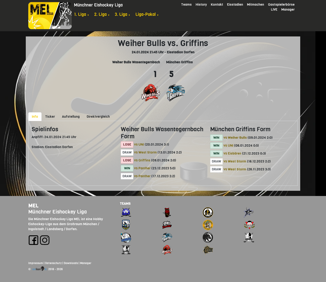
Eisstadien (235, 4)
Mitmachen (255, 4)
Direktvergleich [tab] (98, 116)
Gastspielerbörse (281, 4)
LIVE (274, 9)
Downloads (71, 263)
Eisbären (234, 153)
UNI (141, 144)
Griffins (144, 160)
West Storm (147, 152)
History (201, 4)
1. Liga (81, 14)
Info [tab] (35, 116)
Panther (144, 168)
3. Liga (122, 14)
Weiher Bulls (237, 137)
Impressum (35, 263)
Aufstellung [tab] (71, 116)
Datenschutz (53, 263)
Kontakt (217, 4)
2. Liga (102, 14)
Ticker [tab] (50, 116)
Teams (186, 4)
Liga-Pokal (147, 14)
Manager (288, 9)
